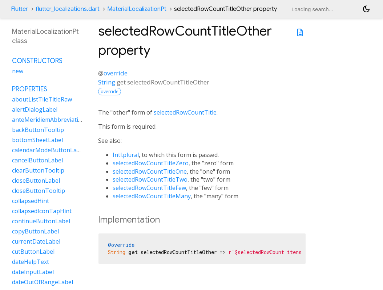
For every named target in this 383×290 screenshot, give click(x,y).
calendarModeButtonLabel (48, 150)
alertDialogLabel (34, 109)
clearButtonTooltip (38, 170)
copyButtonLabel (35, 231)
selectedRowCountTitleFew (149, 188)
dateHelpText (30, 262)
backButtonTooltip (38, 130)
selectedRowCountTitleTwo (150, 179)
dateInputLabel (33, 272)
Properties (29, 89)
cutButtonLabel (33, 252)
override (116, 73)
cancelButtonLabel (37, 160)
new (17, 71)
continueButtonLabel (41, 221)
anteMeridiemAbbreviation (48, 120)
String (106, 82)
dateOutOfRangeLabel (42, 282)
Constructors (37, 61)
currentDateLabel (36, 241)
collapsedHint (30, 201)
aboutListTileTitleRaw (42, 99)
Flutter (19, 9)
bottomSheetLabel (37, 140)
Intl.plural (126, 155)
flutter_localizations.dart (68, 9)
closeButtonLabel (36, 181)
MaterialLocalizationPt (136, 9)
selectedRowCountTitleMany (152, 196)
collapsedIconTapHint (42, 211)
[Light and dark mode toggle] (366, 9)
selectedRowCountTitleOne (150, 171)
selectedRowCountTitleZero (151, 163)
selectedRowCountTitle (185, 112)
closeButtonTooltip (38, 191)
